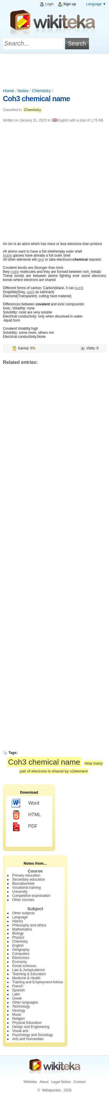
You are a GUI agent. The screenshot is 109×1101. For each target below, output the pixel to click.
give (40, 259)
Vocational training (26, 888)
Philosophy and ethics (29, 925)
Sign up (69, 4)
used (30, 292)
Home (8, 90)
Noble (7, 255)
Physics (18, 937)
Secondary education (28, 879)
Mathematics (22, 929)
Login (49, 4)
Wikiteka (30, 1082)
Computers (20, 954)
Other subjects (23, 913)
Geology (18, 1011)
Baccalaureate (23, 883)
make (14, 272)
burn (78, 288)
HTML (26, 815)
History (17, 921)
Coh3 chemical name (36, 99)
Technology (21, 1006)
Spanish (18, 990)
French (17, 986)
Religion (18, 1019)
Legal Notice (61, 1082)
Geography (20, 950)
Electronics (20, 958)
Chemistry (41, 90)
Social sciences (24, 966)
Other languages (25, 1002)
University (20, 892)
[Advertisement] (54, 69)
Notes (22, 90)
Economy (19, 962)
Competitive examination (31, 896)
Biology (18, 933)
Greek (17, 998)
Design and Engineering (30, 1027)
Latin (16, 994)
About (44, 1082)
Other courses (23, 900)
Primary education (26, 875)
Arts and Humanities (28, 1039)
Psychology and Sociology (32, 1035)
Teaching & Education (29, 974)
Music (16, 1015)
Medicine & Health (26, 978)
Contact (79, 1082)
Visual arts (20, 1031)
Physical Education (27, 1023)
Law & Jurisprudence (28, 970)
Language (20, 917)
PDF (24, 826)
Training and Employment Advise (37, 982)
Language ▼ (96, 4)
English (18, 946)
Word (25, 803)
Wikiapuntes (51, 1090)
